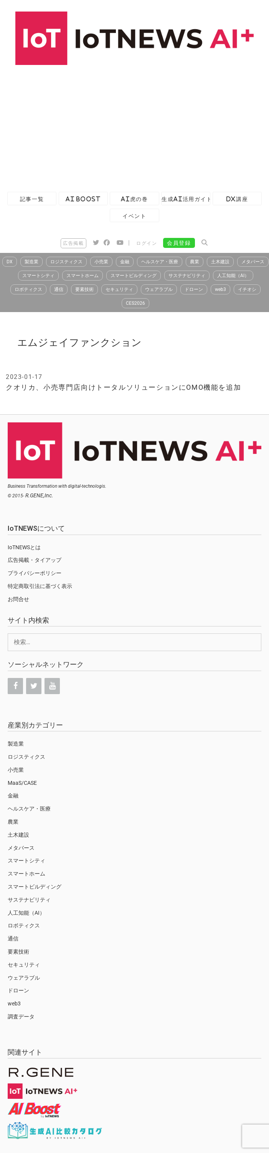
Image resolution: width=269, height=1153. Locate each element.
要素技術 (84, 289)
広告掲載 (73, 243)
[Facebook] (15, 686)
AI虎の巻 (134, 199)
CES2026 (135, 303)
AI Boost (83, 199)
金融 (124, 261)
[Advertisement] (132, 126)
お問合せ (18, 599)
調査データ (21, 1016)
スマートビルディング (134, 275)
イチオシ (247, 289)
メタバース (252, 261)
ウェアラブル (159, 289)
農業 (194, 261)
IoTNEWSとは (24, 547)
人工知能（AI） (233, 275)
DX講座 (237, 199)
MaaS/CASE (22, 783)
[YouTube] (52, 686)
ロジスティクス (66, 261)
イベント (134, 216)
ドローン (194, 289)
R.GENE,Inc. (39, 495)
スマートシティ (38, 275)
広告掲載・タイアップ (34, 560)
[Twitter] (33, 686)
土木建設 (220, 261)
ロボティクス (28, 289)
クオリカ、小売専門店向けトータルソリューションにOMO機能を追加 (123, 387)
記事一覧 (32, 199)
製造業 (31, 261)
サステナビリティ (186, 275)
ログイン (146, 243)
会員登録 (179, 243)
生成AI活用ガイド (186, 199)
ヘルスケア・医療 (159, 261)
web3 (220, 289)
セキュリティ (119, 289)
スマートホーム (82, 275)
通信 (58, 289)
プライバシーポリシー (34, 573)
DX (10, 261)
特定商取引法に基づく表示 (40, 586)
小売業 (101, 261)
